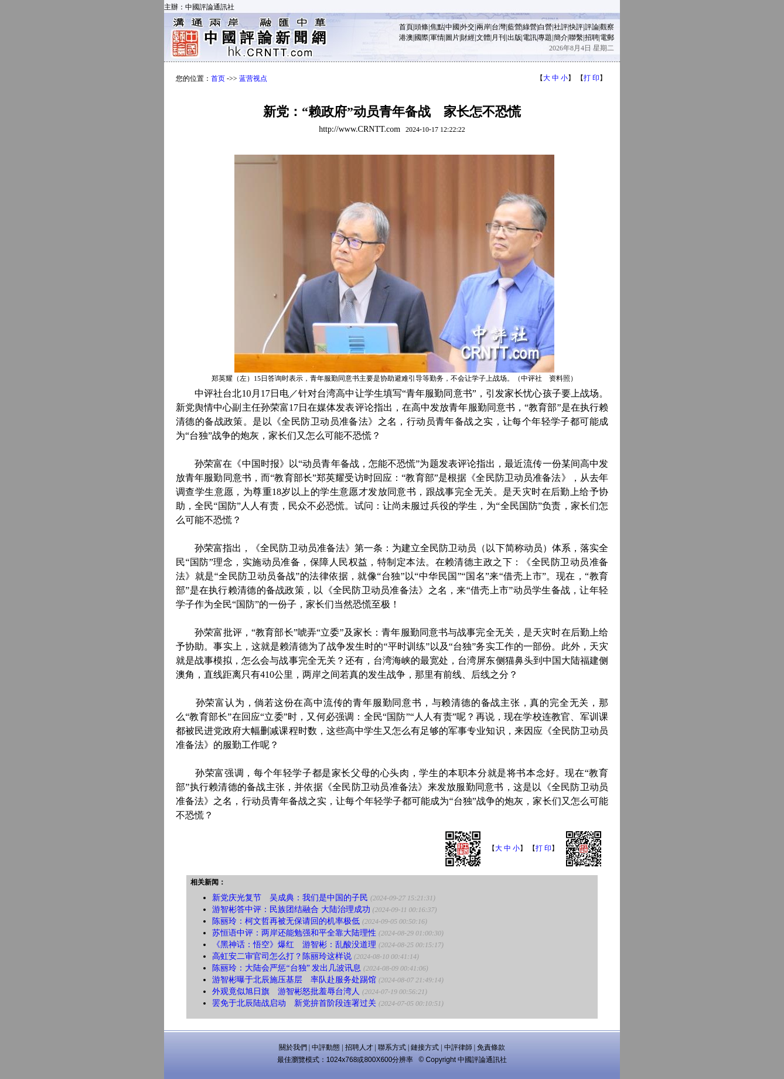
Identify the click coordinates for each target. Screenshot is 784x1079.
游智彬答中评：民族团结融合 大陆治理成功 (291, 909)
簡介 (561, 37)
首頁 (406, 27)
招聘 (592, 37)
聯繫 (576, 37)
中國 (452, 27)
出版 (514, 37)
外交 (468, 27)
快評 (576, 27)
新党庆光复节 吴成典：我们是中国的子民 (290, 897)
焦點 (437, 27)
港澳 (406, 37)
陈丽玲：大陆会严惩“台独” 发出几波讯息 (286, 968)
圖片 (452, 37)
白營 (545, 27)
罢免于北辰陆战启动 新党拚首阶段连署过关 (294, 1003)
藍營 (514, 27)
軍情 (437, 37)
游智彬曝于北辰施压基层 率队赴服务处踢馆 (294, 979)
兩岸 (483, 27)
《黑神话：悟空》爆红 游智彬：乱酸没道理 (294, 944)
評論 (592, 27)
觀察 (607, 27)
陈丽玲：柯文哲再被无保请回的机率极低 (286, 921)
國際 (421, 37)
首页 (218, 78)
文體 (483, 37)
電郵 (607, 37)
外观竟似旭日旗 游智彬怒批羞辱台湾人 (286, 991)
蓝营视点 (253, 78)
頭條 (421, 27)
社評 (561, 27)
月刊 (499, 37)
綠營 (530, 27)
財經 (468, 37)
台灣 (499, 27)
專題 (545, 37)
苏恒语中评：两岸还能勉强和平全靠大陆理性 (294, 932)
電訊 (530, 37)
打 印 (591, 78)
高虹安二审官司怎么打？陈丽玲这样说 (282, 956)
